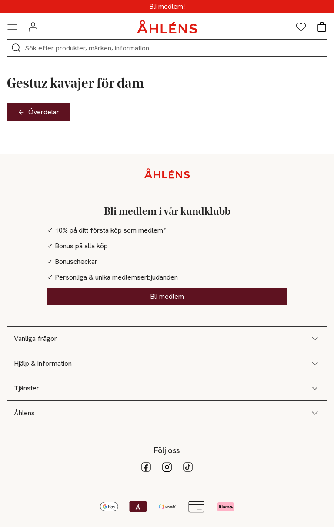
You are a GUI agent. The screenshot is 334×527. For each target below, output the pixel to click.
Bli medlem (167, 296)
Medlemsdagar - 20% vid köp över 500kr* (167, 6)
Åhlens (167, 413)
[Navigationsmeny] (12, 27)
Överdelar (38, 112)
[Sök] (16, 48)
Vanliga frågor (167, 339)
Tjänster (167, 388)
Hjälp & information (167, 363)
